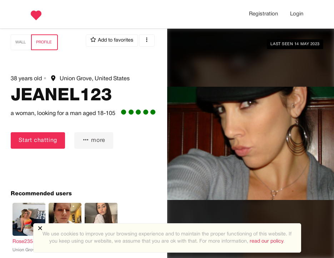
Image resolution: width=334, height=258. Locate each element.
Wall (20, 42)
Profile (44, 42)
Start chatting (38, 140)
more (93, 140)
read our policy (266, 241)
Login (296, 13)
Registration (263, 13)
